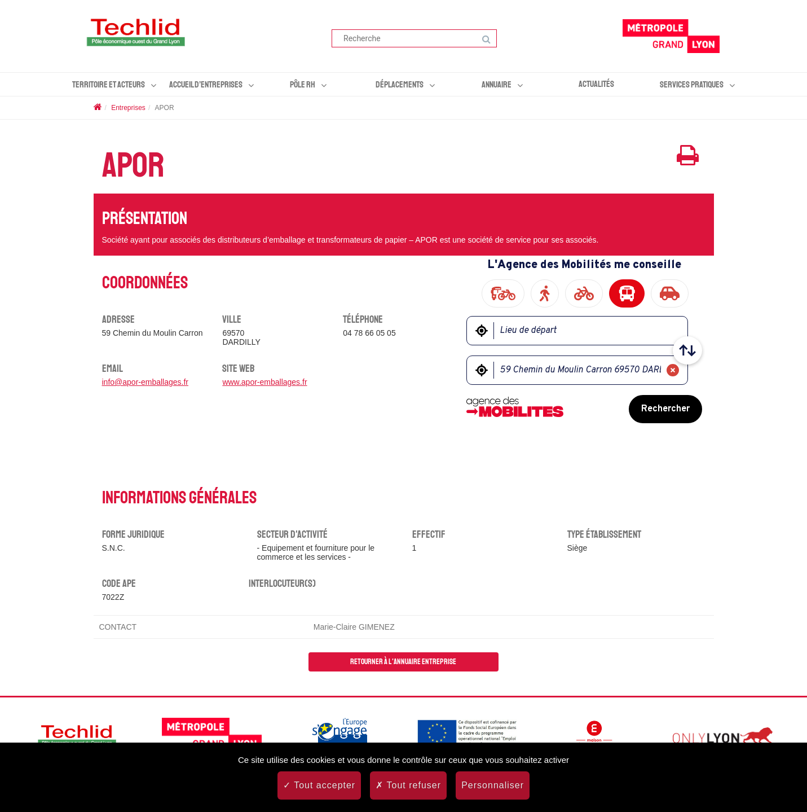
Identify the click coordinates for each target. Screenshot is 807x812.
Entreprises (128, 108)
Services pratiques (692, 84)
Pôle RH (302, 84)
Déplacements (400, 84)
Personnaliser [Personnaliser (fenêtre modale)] (492, 785)
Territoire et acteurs (108, 84)
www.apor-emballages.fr (264, 382)
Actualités (596, 84)
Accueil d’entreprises (205, 84)
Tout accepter (319, 785)
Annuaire (496, 84)
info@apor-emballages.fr (145, 382)
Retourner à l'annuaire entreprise (403, 661)
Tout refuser (408, 785)
